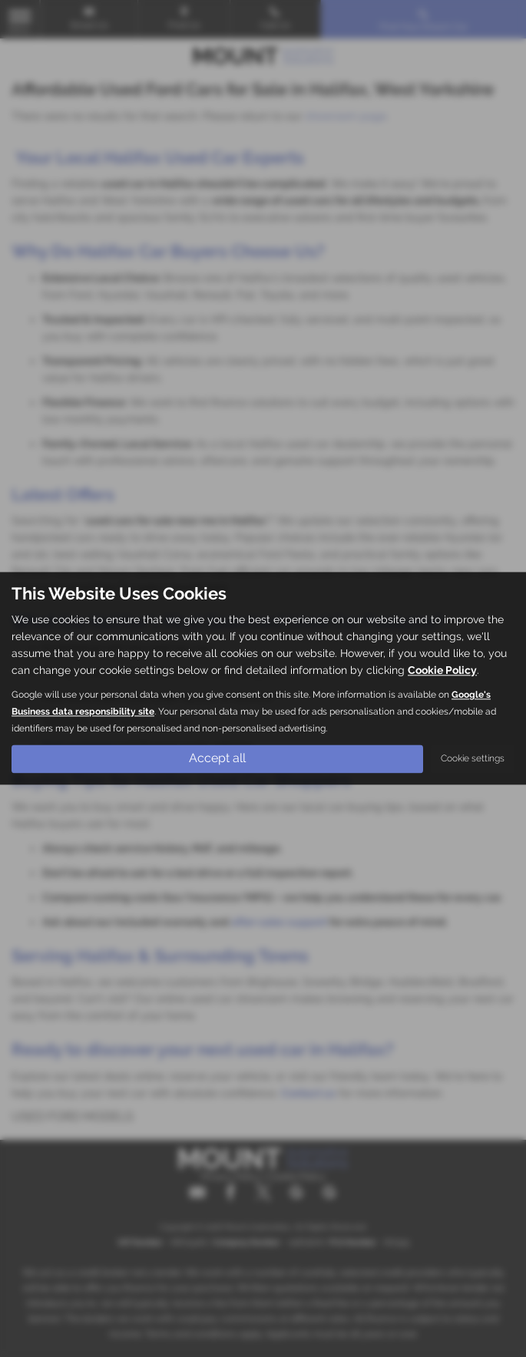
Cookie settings (472, 759)
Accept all (217, 758)
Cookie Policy (442, 671)
